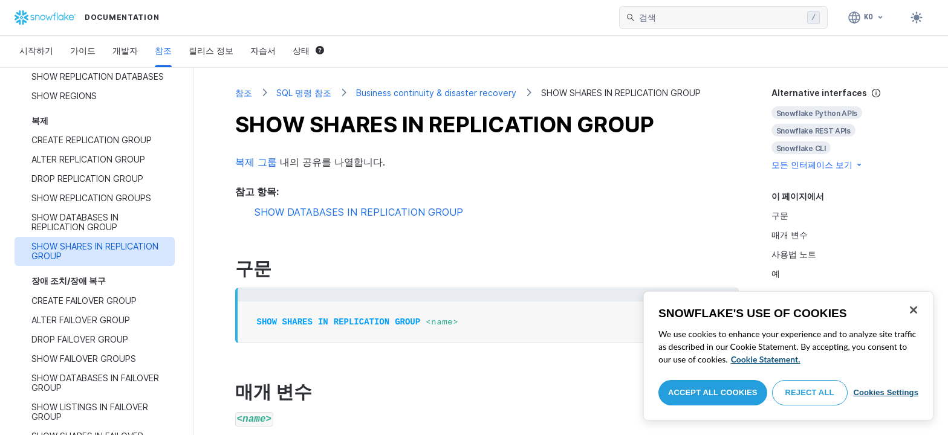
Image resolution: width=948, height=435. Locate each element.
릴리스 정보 (211, 50)
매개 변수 (789, 235)
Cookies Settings (885, 392)
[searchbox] (720, 17)
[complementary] (839, 129)
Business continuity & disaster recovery (436, 93)
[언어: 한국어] (866, 17)
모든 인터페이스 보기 (817, 165)
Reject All (809, 392)
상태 (308, 50)
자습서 (263, 50)
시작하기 (36, 50)
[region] (788, 355)
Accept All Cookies (713, 392)
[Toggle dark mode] (916, 17)
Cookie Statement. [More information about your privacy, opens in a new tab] (765, 359)
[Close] (913, 310)
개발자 (125, 50)
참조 (163, 50)
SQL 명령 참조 (303, 93)
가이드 (83, 50)
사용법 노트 (793, 254)
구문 (779, 215)
